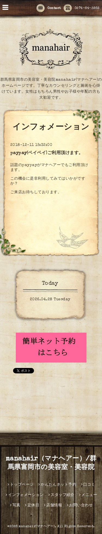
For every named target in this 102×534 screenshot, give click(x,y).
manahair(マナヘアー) (37, 526)
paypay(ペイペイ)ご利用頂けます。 (46, 153)
